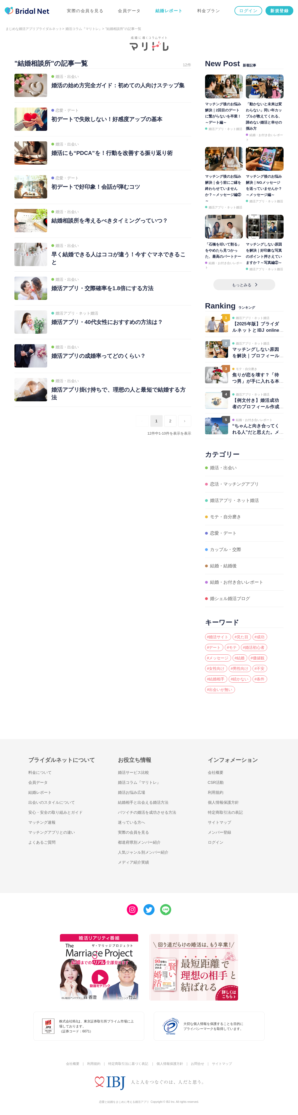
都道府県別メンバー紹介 (139, 842)
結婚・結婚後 (223, 565)
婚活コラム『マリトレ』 (83, 29)
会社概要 (215, 772)
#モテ (232, 647)
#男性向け (239, 668)
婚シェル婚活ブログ (230, 598)
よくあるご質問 (41, 842)
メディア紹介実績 (133, 862)
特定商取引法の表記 (225, 812)
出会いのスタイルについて (51, 802)
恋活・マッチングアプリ (234, 484)
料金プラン (207, 11)
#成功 (259, 637)
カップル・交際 (225, 549)
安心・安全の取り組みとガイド (55, 812)
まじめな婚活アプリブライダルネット (34, 29)
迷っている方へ (131, 822)
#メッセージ (218, 658)
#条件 (259, 679)
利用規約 (215, 792)
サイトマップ (219, 822)
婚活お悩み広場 (131, 792)
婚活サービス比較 (133, 772)
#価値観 (257, 658)
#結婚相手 (216, 679)
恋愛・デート (223, 533)
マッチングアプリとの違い (51, 832)
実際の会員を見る (84, 11)
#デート (214, 647)
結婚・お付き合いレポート (236, 582)
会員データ (128, 11)
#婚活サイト (218, 637)
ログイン (247, 11)
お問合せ (197, 1064)
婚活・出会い (223, 467)
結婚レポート (168, 11)
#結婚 (239, 658)
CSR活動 (216, 782)
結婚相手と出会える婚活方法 (143, 802)
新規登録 (278, 11)
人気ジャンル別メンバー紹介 (143, 852)
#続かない (239, 679)
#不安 (259, 668)
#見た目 (241, 637)
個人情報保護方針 (223, 802)
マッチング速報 (41, 822)
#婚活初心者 (253, 647)
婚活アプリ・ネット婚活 (225, 129)
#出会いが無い (220, 689)
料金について (40, 772)
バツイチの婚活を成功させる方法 (147, 812)
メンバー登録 (219, 832)
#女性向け (216, 668)
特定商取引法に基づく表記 (128, 1064)
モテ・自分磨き (225, 516)
